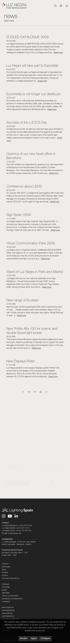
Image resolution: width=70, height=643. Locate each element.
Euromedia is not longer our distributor (33, 94)
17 (23, 392)
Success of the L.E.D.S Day (26, 122)
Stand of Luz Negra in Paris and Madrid (34, 272)
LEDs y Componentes (10, 596)
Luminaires (6, 602)
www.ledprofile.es (8, 610)
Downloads (6, 567)
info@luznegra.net (14, 533)
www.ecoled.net (7, 607)
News (4, 570)
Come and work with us (10, 578)
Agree (34, 639)
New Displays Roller (20, 361)
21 (46, 392)
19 (35, 392)
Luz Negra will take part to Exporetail (32, 65)
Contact (5, 575)
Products (5, 564)
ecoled (4, 590)
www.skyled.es (7, 613)
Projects (5, 573)
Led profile (5, 587)
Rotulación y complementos (12, 599)
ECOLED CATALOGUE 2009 (27, 37)
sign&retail (5, 593)
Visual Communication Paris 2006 (30, 243)
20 (40, 392)
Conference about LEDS (24, 186)
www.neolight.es (8, 616)
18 (29, 392)
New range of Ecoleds (22, 300)
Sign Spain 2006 (18, 215)
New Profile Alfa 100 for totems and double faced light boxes (31, 330)
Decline (23, 639)
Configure (45, 639)
